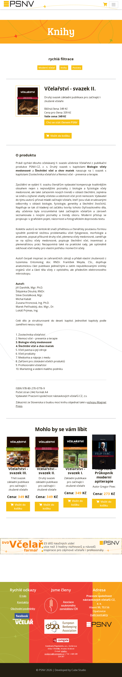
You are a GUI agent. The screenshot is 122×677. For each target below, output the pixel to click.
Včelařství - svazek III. (18, 470)
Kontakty (23, 602)
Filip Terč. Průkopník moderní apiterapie (104, 475)
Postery (77, 67)
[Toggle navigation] (113, 4)
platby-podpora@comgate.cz (56, 652)
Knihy (64, 67)
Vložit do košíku (58, 135)
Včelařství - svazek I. (75, 470)
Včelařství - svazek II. (47, 470)
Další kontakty (99, 615)
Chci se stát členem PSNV (61, 122)
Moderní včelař (47, 67)
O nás (22, 596)
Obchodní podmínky (23, 608)
